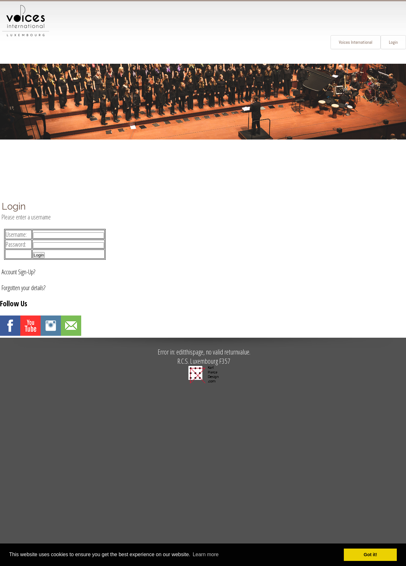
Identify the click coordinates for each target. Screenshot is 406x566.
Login (393, 42)
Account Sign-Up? (18, 272)
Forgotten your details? (23, 287)
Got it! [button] (370, 554)
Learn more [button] (206, 554)
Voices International (355, 42)
